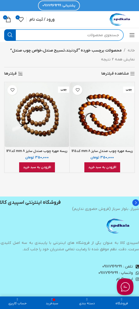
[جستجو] (64, 35)
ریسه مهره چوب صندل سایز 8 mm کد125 (102, 151)
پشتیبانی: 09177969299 (58, 5)
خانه (131, 50)
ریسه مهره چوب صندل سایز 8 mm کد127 (36, 151)
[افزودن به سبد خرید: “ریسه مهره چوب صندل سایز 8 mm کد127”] (37, 167)
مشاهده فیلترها (115, 74)
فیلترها (10, 74)
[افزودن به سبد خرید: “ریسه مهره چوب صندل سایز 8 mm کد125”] (102, 167)
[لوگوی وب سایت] (120, 19)
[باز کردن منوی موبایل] (132, 35)
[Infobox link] (69, 202)
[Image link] (118, 226)
